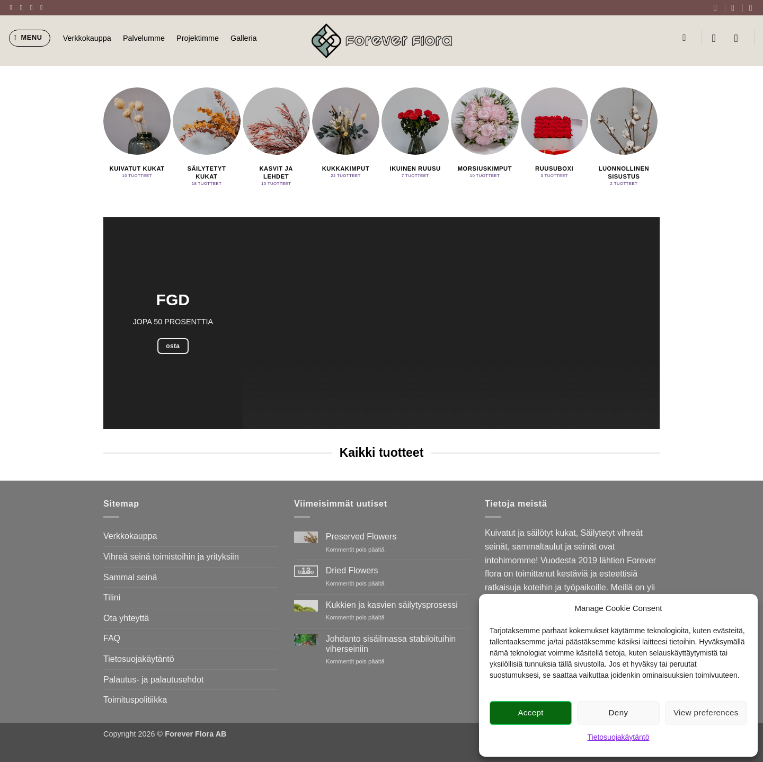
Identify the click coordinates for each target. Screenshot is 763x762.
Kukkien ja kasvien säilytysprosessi (392, 604)
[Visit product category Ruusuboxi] (554, 134)
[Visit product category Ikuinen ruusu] (415, 134)
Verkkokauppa (87, 38)
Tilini (111, 597)
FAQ (111, 638)
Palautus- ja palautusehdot (153, 679)
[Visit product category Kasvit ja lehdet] (276, 138)
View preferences (706, 712)
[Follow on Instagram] (23, 7)
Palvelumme (144, 38)
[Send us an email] (43, 7)
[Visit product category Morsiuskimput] (484, 134)
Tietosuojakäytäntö (619, 737)
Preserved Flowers (361, 536)
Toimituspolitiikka (135, 699)
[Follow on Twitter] (33, 7)
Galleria (243, 38)
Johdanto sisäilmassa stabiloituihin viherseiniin (391, 643)
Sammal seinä (130, 577)
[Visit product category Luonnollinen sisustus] (624, 138)
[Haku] (686, 38)
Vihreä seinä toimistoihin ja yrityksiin (171, 556)
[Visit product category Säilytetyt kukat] (206, 138)
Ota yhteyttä (126, 618)
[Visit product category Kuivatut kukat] (137, 134)
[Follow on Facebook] (13, 7)
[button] (30, 38)
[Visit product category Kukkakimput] (345, 134)
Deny (618, 712)
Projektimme (197, 38)
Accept (531, 712)
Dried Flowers (352, 570)
